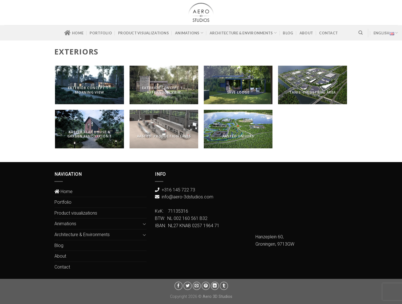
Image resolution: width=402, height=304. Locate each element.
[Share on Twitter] (187, 286)
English (386, 32)
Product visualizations (143, 33)
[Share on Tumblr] (224, 286)
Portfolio (101, 33)
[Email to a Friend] (197, 286)
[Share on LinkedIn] (215, 286)
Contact (328, 33)
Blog (288, 33)
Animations (189, 32)
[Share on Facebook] (178, 286)
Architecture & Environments (243, 32)
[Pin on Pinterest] (206, 286)
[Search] (360, 32)
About (306, 33)
